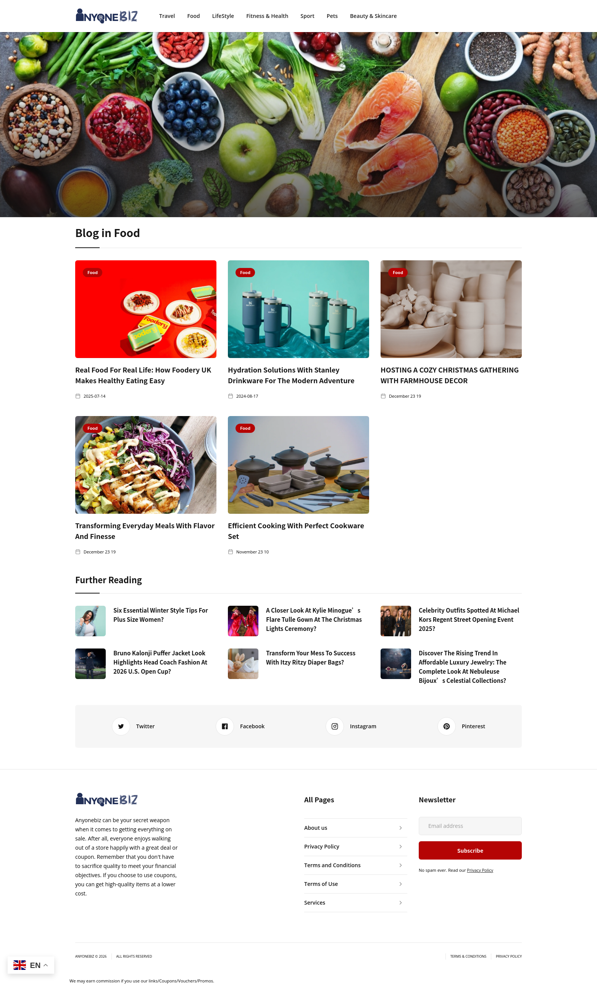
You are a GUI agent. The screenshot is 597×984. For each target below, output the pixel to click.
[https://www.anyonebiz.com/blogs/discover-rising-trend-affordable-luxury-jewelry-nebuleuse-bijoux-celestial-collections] (396, 663)
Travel (167, 15)
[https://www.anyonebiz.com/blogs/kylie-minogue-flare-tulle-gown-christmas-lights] (243, 621)
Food (193, 15)
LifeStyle (223, 15)
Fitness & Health (267, 15)
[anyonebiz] (106, 16)
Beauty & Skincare (373, 15)
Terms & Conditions (468, 956)
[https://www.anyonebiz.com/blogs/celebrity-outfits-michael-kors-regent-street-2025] (396, 621)
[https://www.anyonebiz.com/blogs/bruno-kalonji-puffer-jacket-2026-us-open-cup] (90, 663)
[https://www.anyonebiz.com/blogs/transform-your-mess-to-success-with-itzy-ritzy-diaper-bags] (243, 663)
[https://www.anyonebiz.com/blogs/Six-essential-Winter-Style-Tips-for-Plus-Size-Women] (90, 621)
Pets (332, 15)
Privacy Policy (480, 870)
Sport (307, 15)
